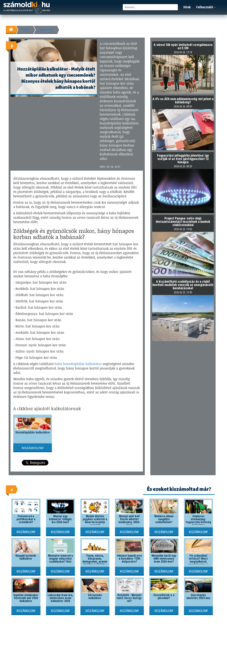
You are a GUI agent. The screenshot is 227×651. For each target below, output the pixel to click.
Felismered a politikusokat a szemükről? (26, 519)
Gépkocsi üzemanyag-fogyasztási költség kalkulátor (198, 520)
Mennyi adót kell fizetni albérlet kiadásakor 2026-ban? (129, 520)
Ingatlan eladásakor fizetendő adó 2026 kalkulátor (25, 598)
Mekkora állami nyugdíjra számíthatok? (163, 519)
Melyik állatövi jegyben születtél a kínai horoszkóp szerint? (95, 520)
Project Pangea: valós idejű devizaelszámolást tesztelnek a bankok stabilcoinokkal (183, 221)
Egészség (46, 30)
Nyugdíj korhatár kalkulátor (25, 557)
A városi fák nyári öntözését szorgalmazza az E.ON (183, 46)
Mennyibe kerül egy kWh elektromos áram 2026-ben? (164, 558)
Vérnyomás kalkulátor (95, 596)
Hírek (187, 7)
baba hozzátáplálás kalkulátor (78, 363)
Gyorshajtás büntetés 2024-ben (198, 596)
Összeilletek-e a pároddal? (163, 596)
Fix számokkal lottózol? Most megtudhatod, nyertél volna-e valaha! (198, 561)
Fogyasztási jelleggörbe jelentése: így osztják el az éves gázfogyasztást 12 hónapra (183, 158)
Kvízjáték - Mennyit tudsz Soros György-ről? (129, 598)
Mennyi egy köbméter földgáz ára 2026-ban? (60, 519)
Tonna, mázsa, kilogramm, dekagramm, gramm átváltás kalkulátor (94, 560)
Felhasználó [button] (206, 7)
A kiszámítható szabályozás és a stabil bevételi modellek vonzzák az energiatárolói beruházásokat (182, 285)
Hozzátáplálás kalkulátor (32, 432)
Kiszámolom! (33, 447)
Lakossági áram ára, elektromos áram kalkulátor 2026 (60, 598)
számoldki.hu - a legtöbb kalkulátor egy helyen (26, 7)
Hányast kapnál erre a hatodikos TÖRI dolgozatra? (129, 558)
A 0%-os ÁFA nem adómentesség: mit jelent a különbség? (183, 100)
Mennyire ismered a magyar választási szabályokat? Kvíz (60, 558)
